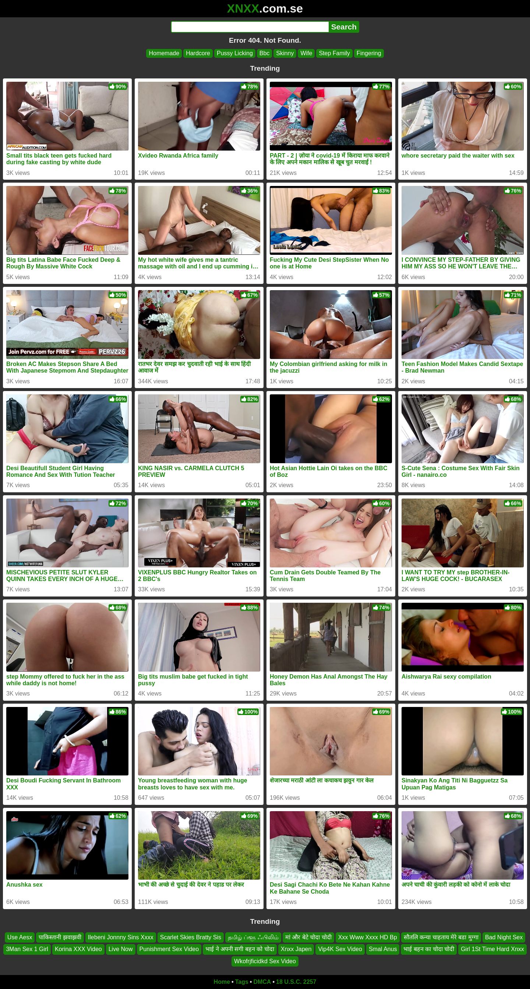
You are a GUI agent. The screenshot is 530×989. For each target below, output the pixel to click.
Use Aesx (19, 937)
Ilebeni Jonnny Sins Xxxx (120, 937)
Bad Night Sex (504, 937)
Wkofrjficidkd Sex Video (265, 961)
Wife (306, 53)
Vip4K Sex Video (340, 949)
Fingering (369, 53)
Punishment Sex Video (169, 949)
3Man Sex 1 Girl (27, 949)
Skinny (285, 53)
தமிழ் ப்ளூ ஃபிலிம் (253, 937)
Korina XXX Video (78, 949)
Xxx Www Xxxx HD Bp (367, 937)
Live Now (121, 949)
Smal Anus (383, 949)
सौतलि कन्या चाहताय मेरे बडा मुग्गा (441, 937)
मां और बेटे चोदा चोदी (308, 937)
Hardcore (198, 53)
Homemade (164, 53)
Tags (241, 982)
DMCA (262, 982)
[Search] (250, 27)
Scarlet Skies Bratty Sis (190, 937)
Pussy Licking (235, 53)
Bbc (264, 53)
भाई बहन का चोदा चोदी (428, 949)
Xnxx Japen (296, 949)
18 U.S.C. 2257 (296, 982)
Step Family (334, 53)
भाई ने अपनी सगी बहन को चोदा (239, 949)
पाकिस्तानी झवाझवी (60, 937)
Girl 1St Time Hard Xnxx (492, 949)
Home (222, 982)
